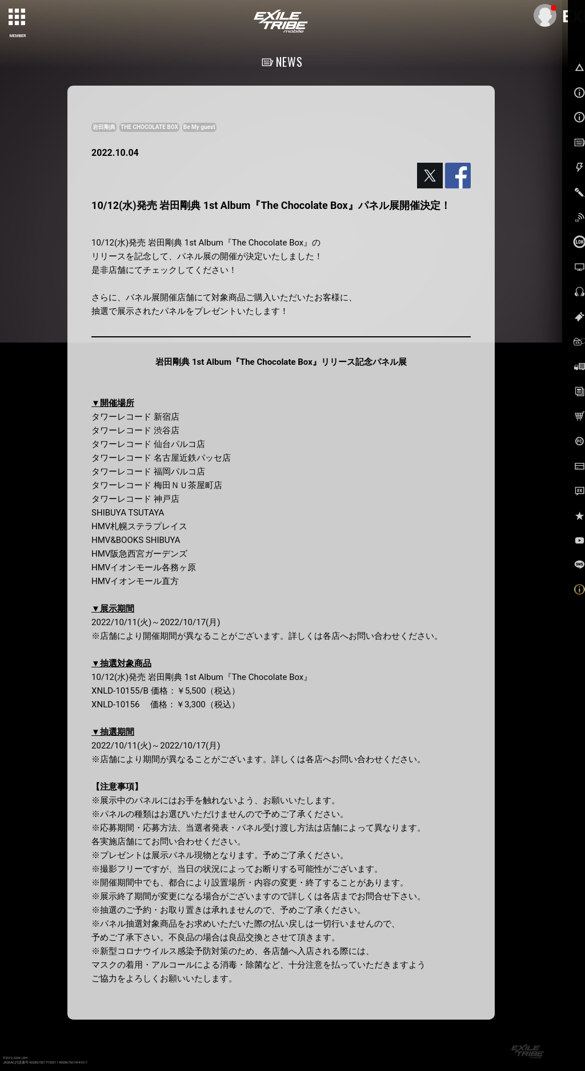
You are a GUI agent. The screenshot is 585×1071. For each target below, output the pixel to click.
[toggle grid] (18, 18)
